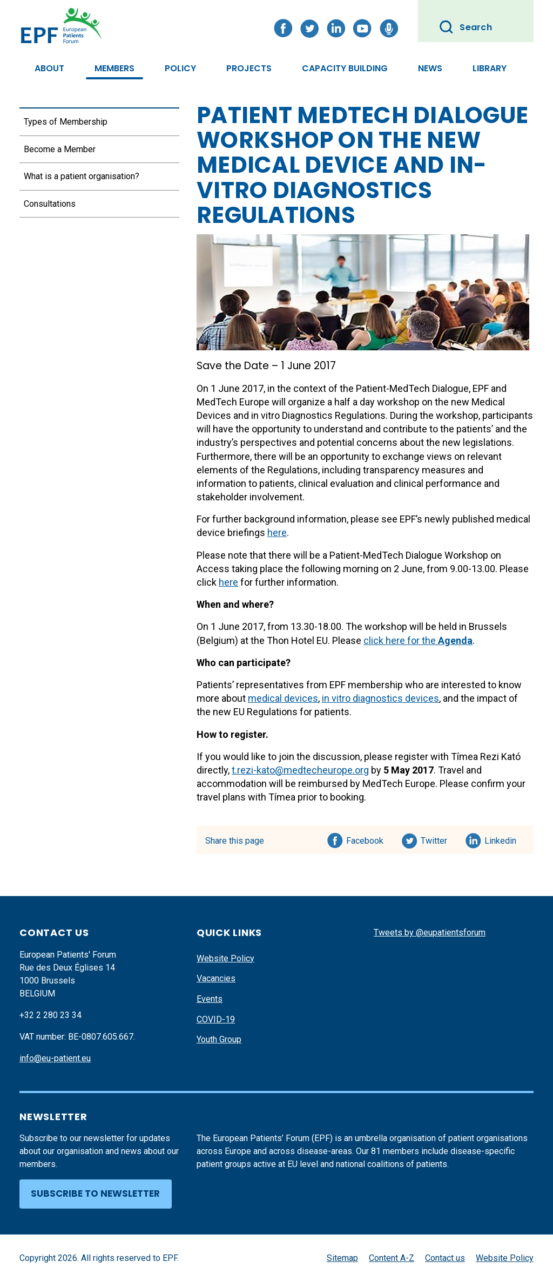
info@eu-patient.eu (55, 1058)
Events (209, 999)
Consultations (50, 204)
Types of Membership (65, 122)
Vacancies (216, 978)
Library (490, 68)
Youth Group (219, 1039)
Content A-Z (391, 1258)
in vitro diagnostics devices (380, 698)
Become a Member (60, 149)
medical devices (283, 698)
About (49, 68)
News (430, 68)
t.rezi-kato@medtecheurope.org (300, 770)
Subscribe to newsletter (95, 1193)
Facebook (364, 839)
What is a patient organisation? (81, 176)
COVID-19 (216, 1019)
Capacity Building (345, 68)
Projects (249, 68)
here (277, 532)
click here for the (418, 640)
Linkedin (500, 839)
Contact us (445, 1258)
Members (114, 68)
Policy (180, 68)
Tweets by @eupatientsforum (429, 932)
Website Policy (225, 958)
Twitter (437, 839)
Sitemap (342, 1258)
